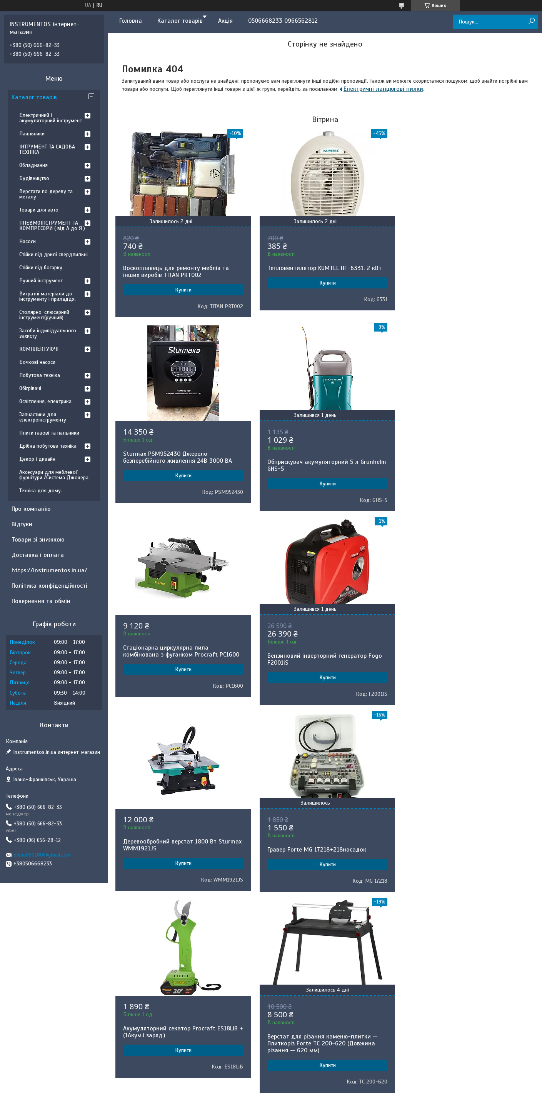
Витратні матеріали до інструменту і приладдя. (47, 296)
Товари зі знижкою (38, 539)
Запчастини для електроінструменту (42, 417)
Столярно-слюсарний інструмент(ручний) (44, 315)
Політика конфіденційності (49, 586)
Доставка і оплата (38, 555)
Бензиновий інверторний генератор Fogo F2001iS (465, 465)
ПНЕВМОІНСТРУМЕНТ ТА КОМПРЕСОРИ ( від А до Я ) (52, 226)
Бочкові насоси (37, 362)
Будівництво (34, 178)
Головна (130, 21)
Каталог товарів (180, 21)
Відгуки (22, 524)
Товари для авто (38, 210)
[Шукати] (531, 21)
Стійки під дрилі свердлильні (53, 254)
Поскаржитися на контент (282, 938)
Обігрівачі (30, 388)
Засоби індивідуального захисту (47, 333)
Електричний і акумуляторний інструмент (50, 118)
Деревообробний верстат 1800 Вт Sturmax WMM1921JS (170, 651)
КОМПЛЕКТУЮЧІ (38, 349)
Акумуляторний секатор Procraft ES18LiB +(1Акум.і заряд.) (465, 651)
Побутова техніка (39, 375)
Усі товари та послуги (322, 911)
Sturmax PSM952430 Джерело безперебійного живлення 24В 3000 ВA (462, 263)
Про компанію (31, 509)
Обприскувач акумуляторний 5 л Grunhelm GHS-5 (168, 465)
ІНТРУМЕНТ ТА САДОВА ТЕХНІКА (47, 149)
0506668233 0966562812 (283, 21)
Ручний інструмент (41, 280)
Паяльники (32, 133)
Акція (225, 21)
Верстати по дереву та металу (46, 194)
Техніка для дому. (40, 490)
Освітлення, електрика (45, 401)
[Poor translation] (28, 983)
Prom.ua (307, 931)
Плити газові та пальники (49, 433)
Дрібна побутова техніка (48, 446)
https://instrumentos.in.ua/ (49, 570)
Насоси (27, 241)
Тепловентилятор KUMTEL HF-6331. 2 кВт (323, 268)
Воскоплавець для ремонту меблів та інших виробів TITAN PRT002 (176, 271)
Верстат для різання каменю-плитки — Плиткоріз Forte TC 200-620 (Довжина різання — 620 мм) (178, 849)
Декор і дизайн (37, 459)
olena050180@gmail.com (42, 855)
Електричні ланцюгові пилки (383, 89)
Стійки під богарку (40, 267)
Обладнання (33, 165)
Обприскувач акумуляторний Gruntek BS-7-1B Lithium (324, 846)
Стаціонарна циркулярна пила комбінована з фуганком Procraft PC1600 (324, 457)
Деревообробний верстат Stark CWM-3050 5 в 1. (467, 838)
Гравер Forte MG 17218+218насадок (315, 655)
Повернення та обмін (41, 601)
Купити (182, 290)
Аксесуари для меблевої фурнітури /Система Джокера (53, 475)
